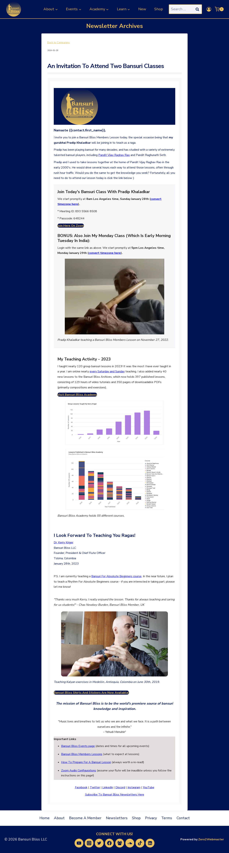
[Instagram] (89, 843)
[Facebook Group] (119, 843)
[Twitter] (99, 843)
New (142, 9)
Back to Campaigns (58, 43)
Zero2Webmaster (211, 839)
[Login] (209, 9)
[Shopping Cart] (219, 9)
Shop (158, 9)
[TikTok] (139, 843)
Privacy (151, 818)
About (59, 818)
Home (44, 818)
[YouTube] (79, 843)
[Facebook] (109, 843)
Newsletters (117, 818)
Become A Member (85, 818)
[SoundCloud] (129, 843)
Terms (166, 818)
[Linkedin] (150, 843)
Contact (183, 818)
